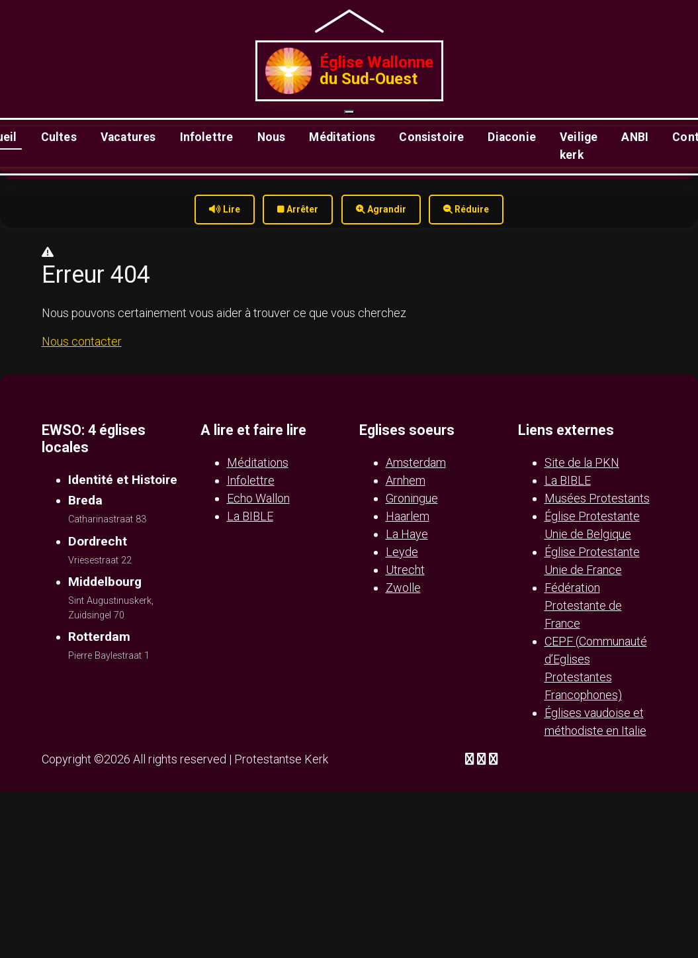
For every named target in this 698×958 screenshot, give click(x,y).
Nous (271, 137)
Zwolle (403, 588)
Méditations (342, 137)
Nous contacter (82, 341)
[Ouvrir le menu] (349, 112)
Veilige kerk (578, 145)
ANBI (634, 137)
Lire (224, 209)
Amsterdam (416, 462)
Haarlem (407, 516)
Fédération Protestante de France (583, 605)
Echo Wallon (258, 498)
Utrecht (405, 570)
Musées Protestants (597, 498)
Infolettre (207, 137)
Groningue (412, 498)
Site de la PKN (582, 462)
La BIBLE (250, 516)
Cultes (59, 137)
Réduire (466, 209)
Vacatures (128, 137)
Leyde (402, 552)
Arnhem (405, 480)
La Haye (407, 534)
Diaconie (511, 137)
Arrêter (297, 209)
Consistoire (431, 137)
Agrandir (381, 209)
